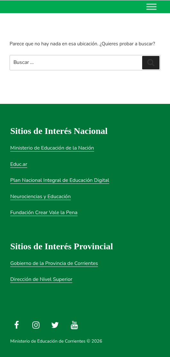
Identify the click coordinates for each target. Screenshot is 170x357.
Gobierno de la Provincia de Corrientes (54, 263)
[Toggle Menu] (151, 7)
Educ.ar (18, 164)
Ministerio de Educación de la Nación (52, 147)
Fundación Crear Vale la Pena (43, 212)
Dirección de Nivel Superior (41, 279)
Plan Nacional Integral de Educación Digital (59, 180)
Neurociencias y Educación (40, 196)
